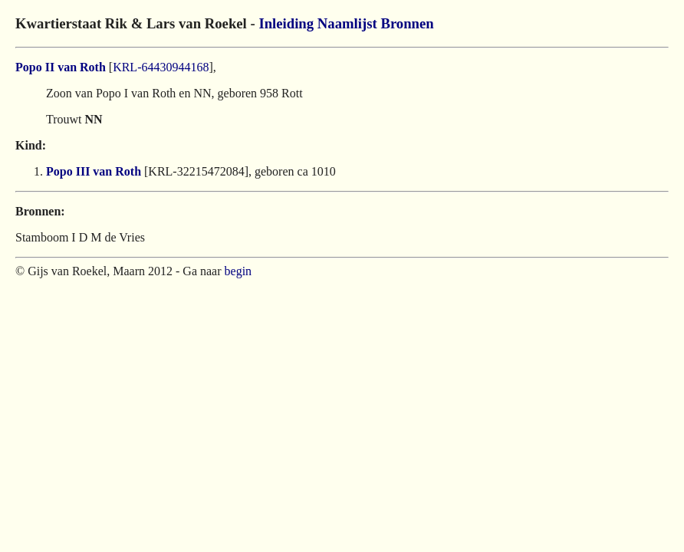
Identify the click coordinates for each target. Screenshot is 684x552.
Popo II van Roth (60, 67)
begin (238, 271)
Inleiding (286, 23)
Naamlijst (347, 23)
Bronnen (406, 23)
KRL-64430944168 (161, 67)
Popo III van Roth (93, 171)
